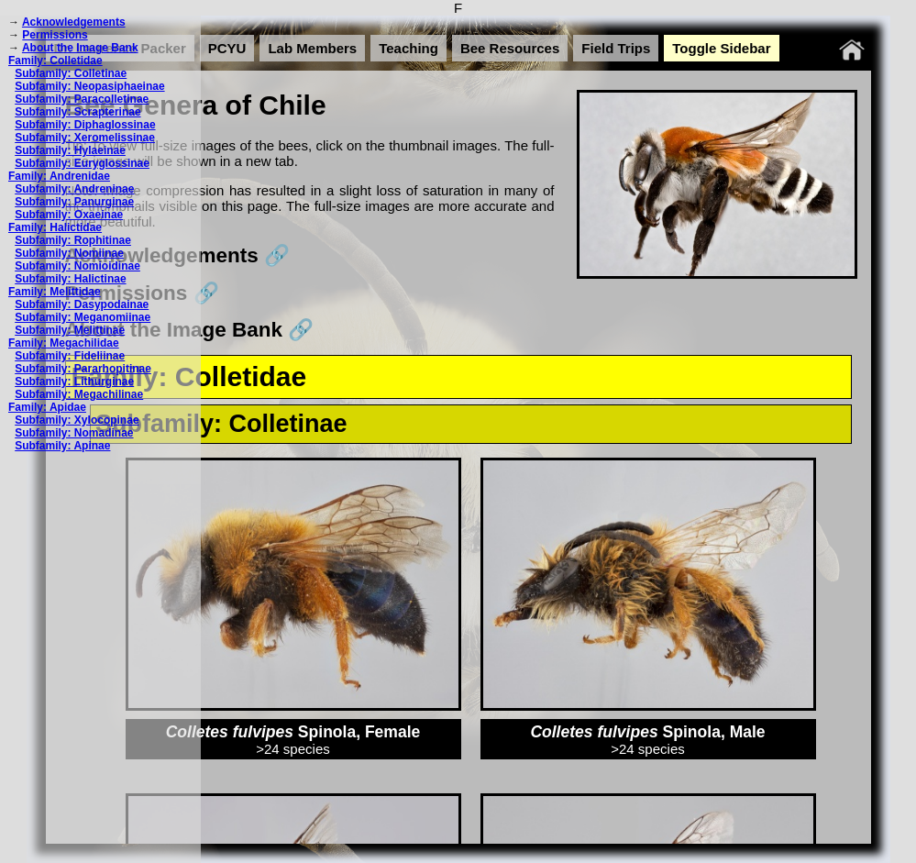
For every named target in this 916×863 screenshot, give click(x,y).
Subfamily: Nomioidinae (77, 266)
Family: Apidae (47, 407)
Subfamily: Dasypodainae (82, 304)
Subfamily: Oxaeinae (69, 214)
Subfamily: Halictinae (70, 278)
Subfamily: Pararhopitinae (83, 368)
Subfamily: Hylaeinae (70, 150)
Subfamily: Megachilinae (79, 394)
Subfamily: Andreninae (74, 189)
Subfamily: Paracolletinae (82, 99)
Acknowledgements (74, 22)
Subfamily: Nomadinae (74, 432)
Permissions (54, 34)
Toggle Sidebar (721, 48)
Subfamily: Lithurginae (74, 381)
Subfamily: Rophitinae (73, 240)
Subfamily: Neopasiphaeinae (89, 86)
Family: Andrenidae (59, 176)
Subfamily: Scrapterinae (77, 111)
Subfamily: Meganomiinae (82, 317)
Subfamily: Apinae (62, 445)
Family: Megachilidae (63, 343)
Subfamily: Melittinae (70, 330)
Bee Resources (509, 48)
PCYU (227, 48)
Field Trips (615, 48)
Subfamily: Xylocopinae (76, 420)
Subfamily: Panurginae (74, 201)
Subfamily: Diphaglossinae (85, 124)
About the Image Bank (80, 47)
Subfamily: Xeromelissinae (85, 137)
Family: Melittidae (54, 291)
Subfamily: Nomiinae (69, 253)
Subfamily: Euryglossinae (82, 163)
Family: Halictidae (55, 227)
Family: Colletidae (55, 60)
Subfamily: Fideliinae (70, 355)
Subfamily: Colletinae (71, 73)
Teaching (408, 48)
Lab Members (312, 48)
